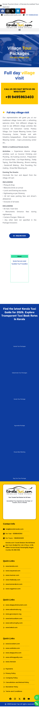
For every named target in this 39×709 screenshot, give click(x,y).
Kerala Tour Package (19, 399)
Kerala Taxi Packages (19, 346)
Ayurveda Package (19, 425)
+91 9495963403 (19, 96)
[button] (19, 30)
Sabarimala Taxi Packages (19, 373)
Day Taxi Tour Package (19, 478)
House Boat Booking (19, 452)
